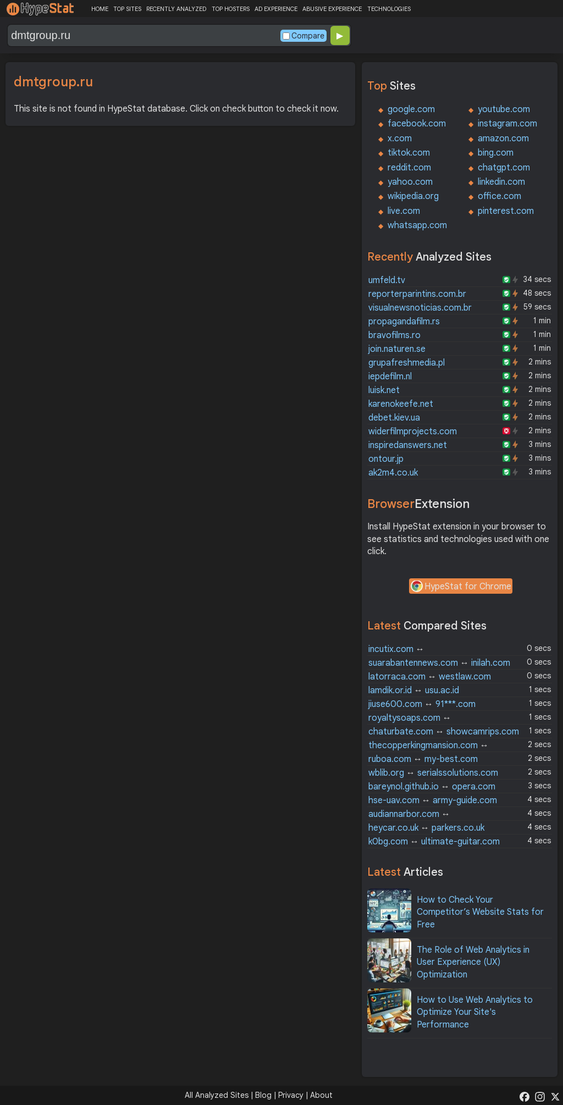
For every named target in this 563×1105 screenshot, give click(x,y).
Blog (263, 1095)
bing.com (496, 152)
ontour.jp (386, 459)
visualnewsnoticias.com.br (420, 307)
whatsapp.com (417, 225)
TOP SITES (127, 9)
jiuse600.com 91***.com (422, 704)
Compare (303, 36)
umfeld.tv (386, 280)
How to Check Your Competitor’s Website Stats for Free (480, 912)
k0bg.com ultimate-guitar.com (434, 841)
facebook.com (417, 123)
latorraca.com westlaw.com (429, 676)
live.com (404, 211)
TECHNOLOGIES (389, 9)
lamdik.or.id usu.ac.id (413, 690)
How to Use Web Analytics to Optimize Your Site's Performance (475, 1012)
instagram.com (507, 123)
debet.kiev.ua (394, 417)
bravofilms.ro (394, 335)
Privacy (290, 1095)
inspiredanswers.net (407, 445)
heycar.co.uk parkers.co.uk (426, 827)
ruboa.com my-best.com (423, 759)
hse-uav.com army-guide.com (432, 800)
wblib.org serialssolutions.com (433, 772)
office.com (499, 196)
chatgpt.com (504, 167)
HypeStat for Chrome (460, 587)
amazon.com (503, 138)
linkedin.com (501, 181)
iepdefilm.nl (390, 376)
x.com (400, 138)
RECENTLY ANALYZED (176, 9)
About (321, 1095)
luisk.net (384, 390)
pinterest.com (506, 211)
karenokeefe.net (400, 404)
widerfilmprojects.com (412, 431)
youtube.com (504, 109)
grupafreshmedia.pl (406, 362)
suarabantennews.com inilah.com (439, 663)
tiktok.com (409, 152)
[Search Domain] (143, 35)
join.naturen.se (397, 349)
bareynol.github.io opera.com (431, 786)
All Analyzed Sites (217, 1095)
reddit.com (409, 167)
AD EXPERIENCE (276, 9)
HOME (99, 9)
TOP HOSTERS (231, 9)
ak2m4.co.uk (393, 472)
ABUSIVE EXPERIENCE (332, 9)
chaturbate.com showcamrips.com (443, 731)
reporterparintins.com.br (417, 294)
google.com (411, 109)
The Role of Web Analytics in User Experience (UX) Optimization (473, 962)
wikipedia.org (413, 196)
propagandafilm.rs (404, 321)
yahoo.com (410, 181)
